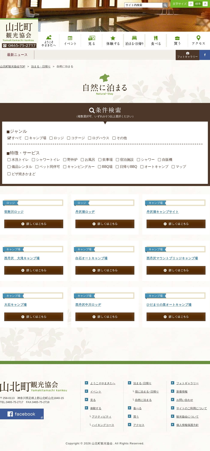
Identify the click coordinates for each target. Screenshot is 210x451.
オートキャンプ (156, 166)
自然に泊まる (143, 400)
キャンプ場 (37, 138)
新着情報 (182, 391)
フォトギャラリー (187, 55)
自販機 (167, 159)
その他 (122, 138)
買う (177, 40)
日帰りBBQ (128, 166)
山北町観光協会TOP (12, 66)
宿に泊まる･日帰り (147, 391)
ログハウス (100, 138)
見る (91, 40)
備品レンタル (22, 166)
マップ (181, 166)
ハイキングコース (103, 425)
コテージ (78, 138)
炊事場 (107, 159)
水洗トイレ (20, 159)
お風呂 (90, 159)
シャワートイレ (48, 159)
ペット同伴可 (49, 166)
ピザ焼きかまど (24, 174)
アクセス (198, 40)
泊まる (134, 40)
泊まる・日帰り (41, 66)
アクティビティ (101, 416)
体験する (113, 40)
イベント (70, 40)
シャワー (148, 159)
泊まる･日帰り (142, 383)
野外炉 (72, 159)
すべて (17, 138)
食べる (155, 40)
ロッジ (59, 138)
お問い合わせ (184, 400)
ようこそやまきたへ (49, 40)
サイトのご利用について (191, 408)
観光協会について (187, 416)
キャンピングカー (81, 166)
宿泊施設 (127, 159)
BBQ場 (107, 166)
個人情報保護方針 (187, 425)
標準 (198, 3)
